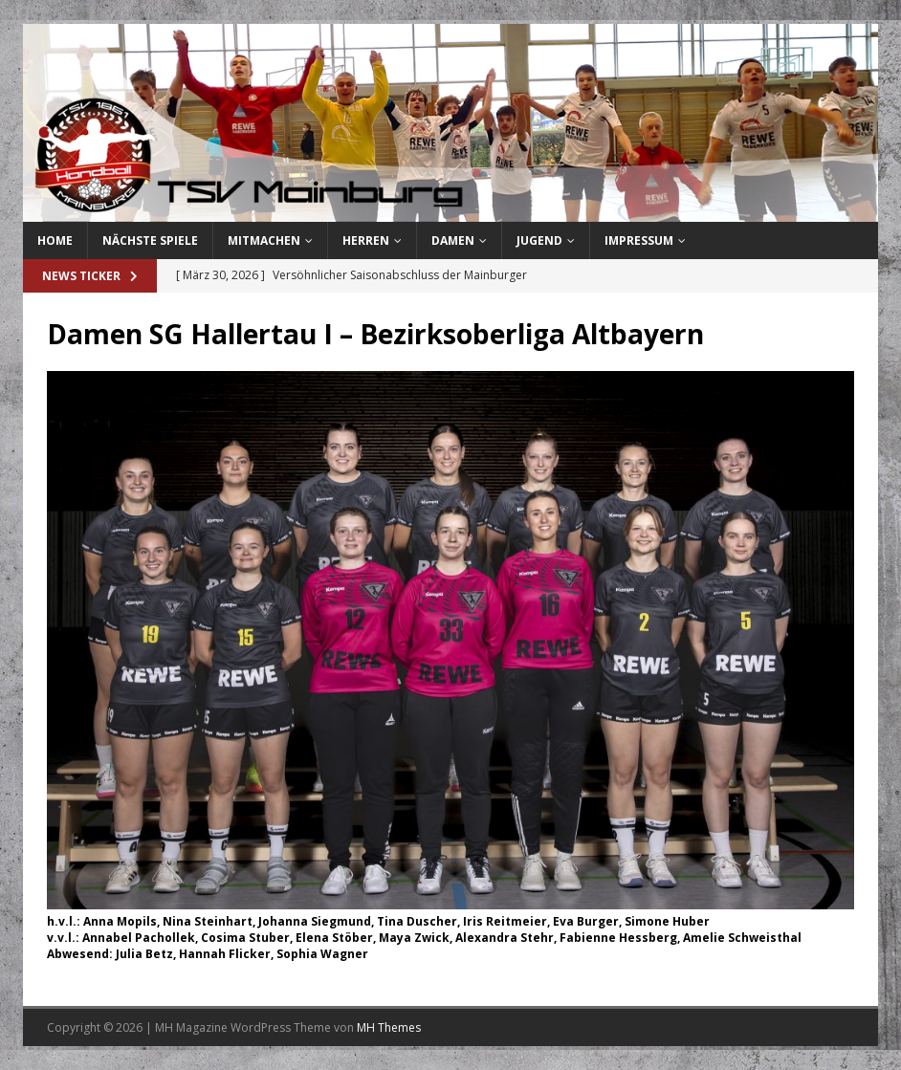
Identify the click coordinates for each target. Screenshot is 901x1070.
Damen (452, 240)
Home (55, 240)
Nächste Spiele (150, 240)
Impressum (638, 240)
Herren (365, 240)
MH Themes (389, 1027)
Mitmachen (264, 240)
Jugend (539, 240)
